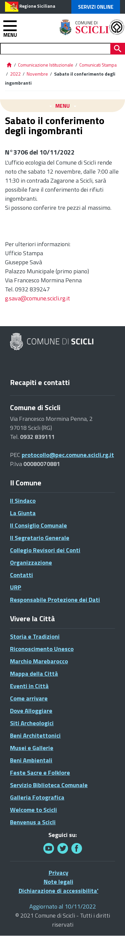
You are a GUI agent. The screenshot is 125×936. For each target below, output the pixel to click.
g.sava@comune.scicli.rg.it (37, 298)
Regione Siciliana (37, 6)
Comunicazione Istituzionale (45, 64)
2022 (15, 73)
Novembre (37, 73)
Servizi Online (95, 7)
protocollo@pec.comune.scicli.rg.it (68, 454)
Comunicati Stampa (98, 64)
